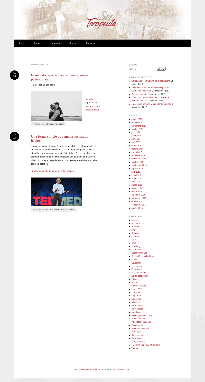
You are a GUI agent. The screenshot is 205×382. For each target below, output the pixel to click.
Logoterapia (137, 295)
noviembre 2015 (139, 198)
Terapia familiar (138, 342)
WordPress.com (123, 369)
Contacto (90, 43)
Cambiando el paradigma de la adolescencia (152, 81)
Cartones (136, 236)
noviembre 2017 (139, 126)
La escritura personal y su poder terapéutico (151, 104)
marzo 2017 (137, 145)
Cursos (72, 43)
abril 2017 (136, 142)
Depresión (136, 249)
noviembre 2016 (139, 158)
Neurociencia (137, 305)
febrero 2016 (137, 188)
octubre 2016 (137, 162)
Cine (134, 240)
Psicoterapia (137, 325)
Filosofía (135, 279)
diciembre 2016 (138, 155)
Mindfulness (70, 209)
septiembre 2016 (139, 165)
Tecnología (136, 338)
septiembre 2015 (139, 205)
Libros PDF (137, 289)
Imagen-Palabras (139, 286)
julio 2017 (136, 132)
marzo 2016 (137, 185)
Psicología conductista (142, 315)
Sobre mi (55, 43)
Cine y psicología (139, 94)
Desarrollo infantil (139, 253)
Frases (135, 282)
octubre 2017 (137, 129)
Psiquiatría (136, 332)
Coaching (136, 246)
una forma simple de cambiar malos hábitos (52, 171)
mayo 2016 (137, 178)
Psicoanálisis (137, 309)
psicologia (136, 312)
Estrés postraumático (54, 124)
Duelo (134, 259)
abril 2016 (136, 182)
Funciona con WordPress (85, 369)
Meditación (59, 209)
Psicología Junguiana (141, 322)
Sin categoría (138, 335)
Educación (136, 263)
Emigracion (137, 266)
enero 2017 (137, 152)
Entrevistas (137, 269)
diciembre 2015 (138, 195)
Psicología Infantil (139, 319)
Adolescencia (138, 223)
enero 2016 (137, 191)
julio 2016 (136, 172)
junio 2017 (136, 136)
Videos (135, 348)
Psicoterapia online (140, 328)
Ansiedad (136, 226)
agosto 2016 (137, 168)
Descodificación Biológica (143, 256)
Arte (133, 230)
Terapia (37, 43)
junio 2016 (136, 175)
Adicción (49, 209)
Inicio (21, 43)
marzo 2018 (137, 119)
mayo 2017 (137, 139)
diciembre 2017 (138, 122)
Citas (134, 243)
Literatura (136, 292)
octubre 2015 (137, 201)
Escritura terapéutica (141, 273)
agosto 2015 (137, 208)
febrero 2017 (137, 149)
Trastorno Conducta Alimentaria (146, 345)
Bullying (135, 233)
